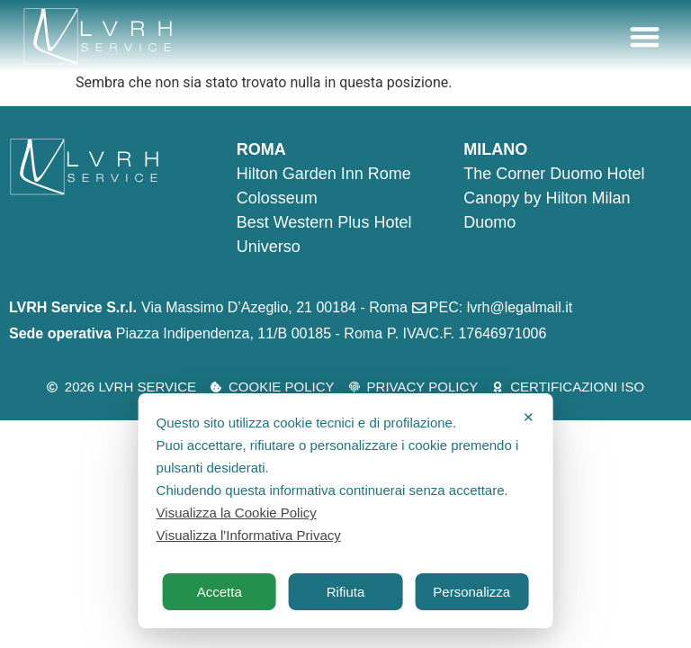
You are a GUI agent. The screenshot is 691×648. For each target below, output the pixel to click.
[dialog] (346, 510)
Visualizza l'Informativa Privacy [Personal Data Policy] (249, 535)
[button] (645, 36)
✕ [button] (528, 417)
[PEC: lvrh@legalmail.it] (494, 308)
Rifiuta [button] (346, 591)
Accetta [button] (219, 591)
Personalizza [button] (471, 591)
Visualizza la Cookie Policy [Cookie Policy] (237, 512)
